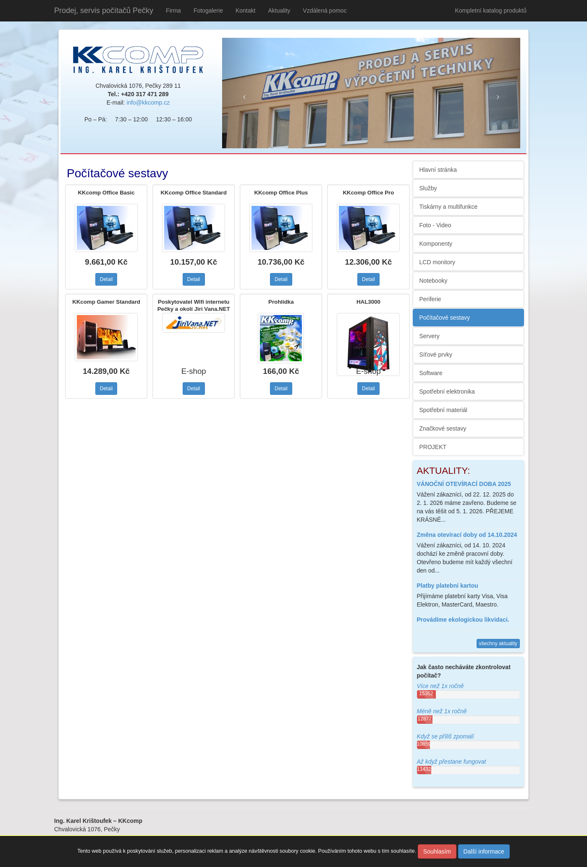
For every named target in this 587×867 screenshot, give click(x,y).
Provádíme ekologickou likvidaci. (463, 619)
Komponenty (436, 243)
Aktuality (279, 10)
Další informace (484, 851)
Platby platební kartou (447, 585)
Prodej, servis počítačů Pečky (103, 10)
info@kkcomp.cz (148, 102)
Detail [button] (106, 279)
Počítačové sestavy (444, 317)
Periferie (430, 299)
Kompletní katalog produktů (491, 10)
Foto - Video (435, 225)
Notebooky (433, 280)
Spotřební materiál (443, 410)
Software (431, 373)
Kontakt (245, 10)
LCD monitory (437, 262)
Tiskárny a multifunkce (448, 206)
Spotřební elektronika (447, 391)
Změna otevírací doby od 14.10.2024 (467, 534)
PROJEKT (433, 447)
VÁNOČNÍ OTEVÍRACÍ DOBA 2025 (464, 484)
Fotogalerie (208, 10)
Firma (173, 10)
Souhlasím (437, 851)
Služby (428, 188)
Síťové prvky (435, 354)
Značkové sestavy (442, 428)
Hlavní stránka (438, 169)
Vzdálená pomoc (324, 10)
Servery (429, 336)
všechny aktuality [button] (498, 643)
